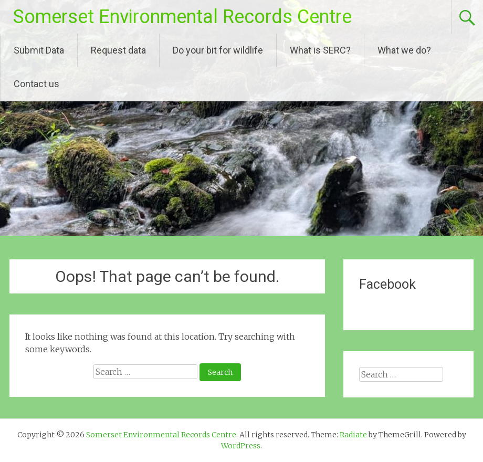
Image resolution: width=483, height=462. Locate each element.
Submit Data (39, 50)
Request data (118, 50)
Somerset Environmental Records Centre (182, 17)
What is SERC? (320, 50)
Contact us (36, 83)
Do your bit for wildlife (218, 50)
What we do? (404, 50)
